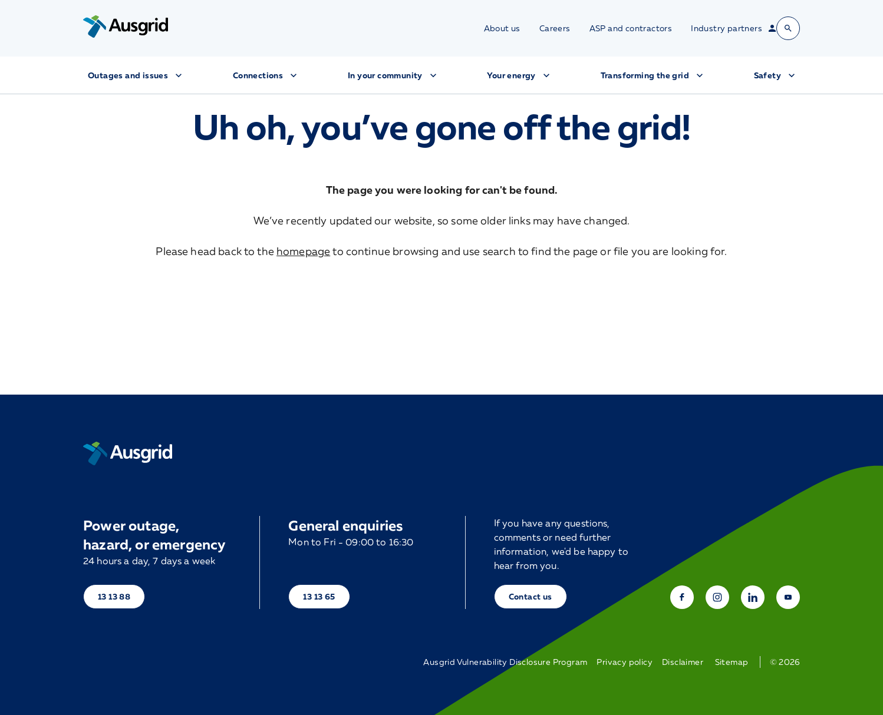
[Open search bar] (788, 28)
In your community (393, 75)
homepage (303, 250)
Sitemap (732, 662)
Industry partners (726, 28)
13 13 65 (319, 596)
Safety (776, 75)
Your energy (519, 75)
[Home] (127, 453)
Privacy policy (625, 662)
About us (502, 28)
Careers (555, 28)
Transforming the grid (653, 75)
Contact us (530, 596)
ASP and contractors (631, 28)
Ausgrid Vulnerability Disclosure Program (505, 662)
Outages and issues (136, 75)
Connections (266, 75)
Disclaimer (682, 662)
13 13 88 (114, 596)
